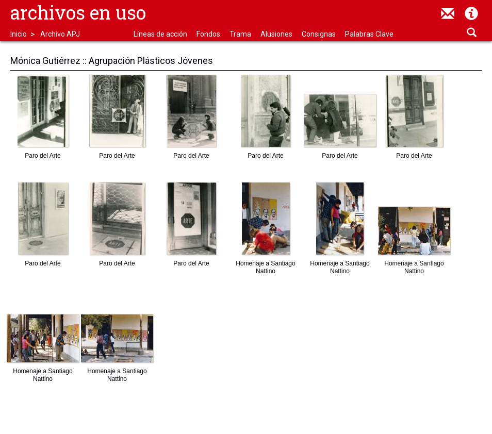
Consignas (319, 34)
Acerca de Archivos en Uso (471, 13)
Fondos (208, 34)
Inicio (18, 34)
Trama (240, 34)
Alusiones (276, 34)
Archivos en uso (78, 12)
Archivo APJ (60, 34)
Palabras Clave (369, 34)
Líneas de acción (160, 34)
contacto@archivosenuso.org (447, 13)
